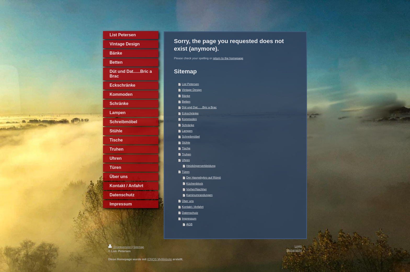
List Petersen (190, 84)
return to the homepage (228, 58)
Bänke (186, 95)
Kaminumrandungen (199, 195)
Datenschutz (190, 212)
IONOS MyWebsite (159, 259)
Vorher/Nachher (196, 189)
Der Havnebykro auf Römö (203, 177)
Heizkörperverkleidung (200, 165)
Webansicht (294, 250)
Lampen (187, 130)
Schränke (188, 125)
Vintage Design (192, 89)
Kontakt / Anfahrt (193, 206)
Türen (186, 171)
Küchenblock (194, 183)
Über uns (188, 201)
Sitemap (138, 247)
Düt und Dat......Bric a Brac (199, 107)
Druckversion (120, 247)
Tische (186, 148)
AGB (189, 224)
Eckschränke (190, 113)
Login (298, 246)
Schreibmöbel (191, 136)
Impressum (189, 218)
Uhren (186, 160)
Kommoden (189, 119)
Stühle (186, 142)
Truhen (186, 154)
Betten (186, 101)
